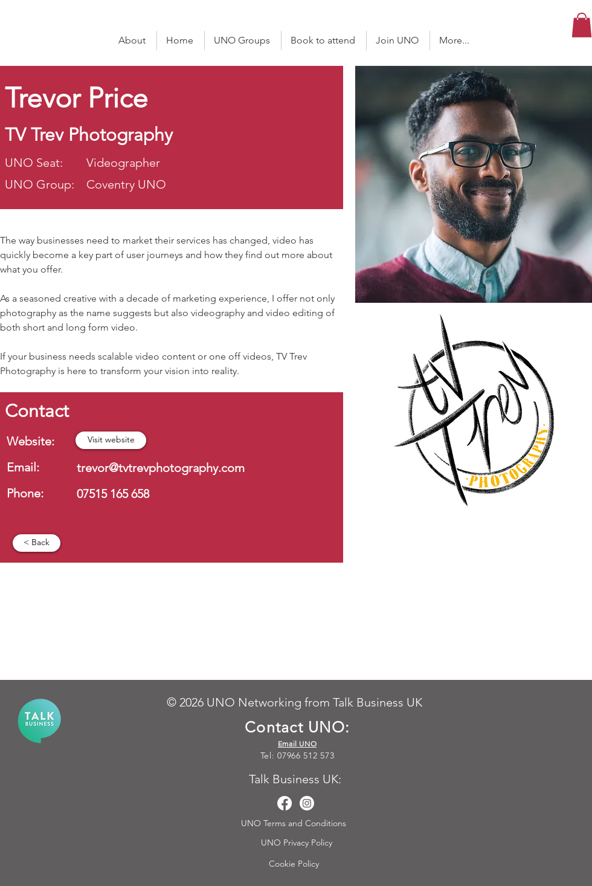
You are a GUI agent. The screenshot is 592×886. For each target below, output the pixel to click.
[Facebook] (284, 803)
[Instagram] (307, 803)
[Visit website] (111, 440)
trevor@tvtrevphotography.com (161, 468)
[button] (581, 25)
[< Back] (36, 543)
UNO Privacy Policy (298, 842)
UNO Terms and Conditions (295, 823)
